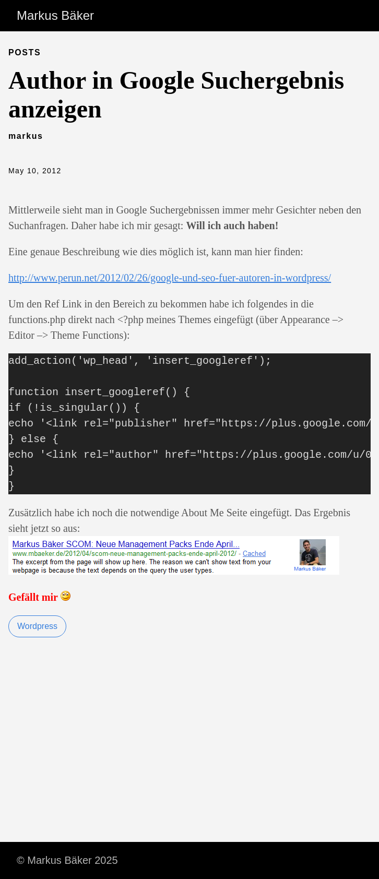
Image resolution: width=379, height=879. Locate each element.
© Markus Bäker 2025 (67, 860)
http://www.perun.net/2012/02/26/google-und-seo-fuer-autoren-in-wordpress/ (169, 277)
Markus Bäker (55, 15)
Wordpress (37, 626)
